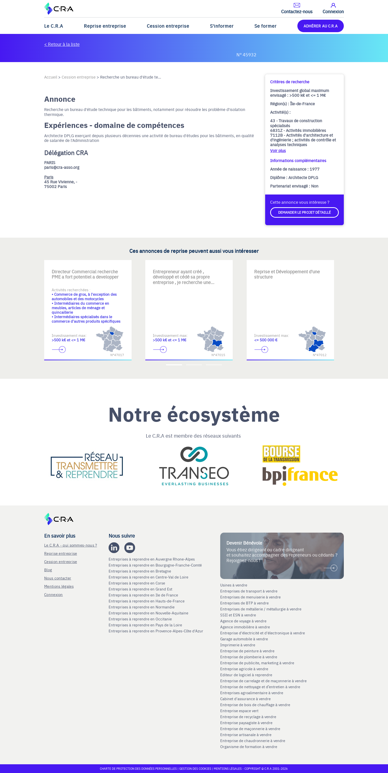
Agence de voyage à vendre (243, 621)
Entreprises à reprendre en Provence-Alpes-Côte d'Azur (156, 631)
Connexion (53, 594)
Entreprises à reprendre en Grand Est (141, 589)
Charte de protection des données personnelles (138, 769)
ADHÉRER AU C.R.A (321, 25)
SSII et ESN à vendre (238, 615)
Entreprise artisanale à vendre (245, 734)
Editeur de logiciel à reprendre (246, 675)
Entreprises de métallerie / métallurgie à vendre (261, 609)
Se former (265, 26)
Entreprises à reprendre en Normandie (142, 607)
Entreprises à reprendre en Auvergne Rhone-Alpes (152, 559)
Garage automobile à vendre (244, 639)
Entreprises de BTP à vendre (245, 603)
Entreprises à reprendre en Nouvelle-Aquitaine (149, 613)
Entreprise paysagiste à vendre (246, 722)
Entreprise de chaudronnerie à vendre (252, 740)
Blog (48, 569)
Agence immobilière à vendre (245, 627)
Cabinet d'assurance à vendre (245, 698)
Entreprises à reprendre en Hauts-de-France (147, 601)
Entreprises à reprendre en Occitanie (141, 619)
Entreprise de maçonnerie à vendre (250, 728)
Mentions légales (59, 586)
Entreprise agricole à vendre (244, 669)
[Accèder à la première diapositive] (174, 364)
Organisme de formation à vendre (248, 746)
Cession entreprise (168, 26)
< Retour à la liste (62, 44)
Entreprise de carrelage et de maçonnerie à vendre (263, 680)
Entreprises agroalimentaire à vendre (251, 692)
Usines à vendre (233, 585)
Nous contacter (57, 577)
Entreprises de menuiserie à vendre (251, 597)
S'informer (222, 26)
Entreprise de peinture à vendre (247, 651)
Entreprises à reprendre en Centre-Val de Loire (149, 577)
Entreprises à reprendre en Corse (137, 583)
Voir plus (278, 150)
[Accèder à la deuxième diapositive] (194, 364)
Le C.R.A (53, 26)
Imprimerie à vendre (238, 645)
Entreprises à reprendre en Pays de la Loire (145, 625)
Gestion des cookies (195, 769)
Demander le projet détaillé (304, 212)
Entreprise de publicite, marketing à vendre (257, 663)
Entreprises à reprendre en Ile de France (144, 595)
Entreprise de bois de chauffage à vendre (255, 704)
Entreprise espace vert (239, 710)
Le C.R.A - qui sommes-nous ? (70, 545)
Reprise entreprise (105, 26)
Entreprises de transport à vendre (248, 591)
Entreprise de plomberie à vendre (248, 657)
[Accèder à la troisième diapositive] (214, 364)
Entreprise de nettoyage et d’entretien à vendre (260, 686)
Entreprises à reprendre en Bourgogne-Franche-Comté (156, 565)
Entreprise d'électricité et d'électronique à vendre (262, 633)
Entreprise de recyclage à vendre (248, 716)
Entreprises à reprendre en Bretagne (140, 571)
